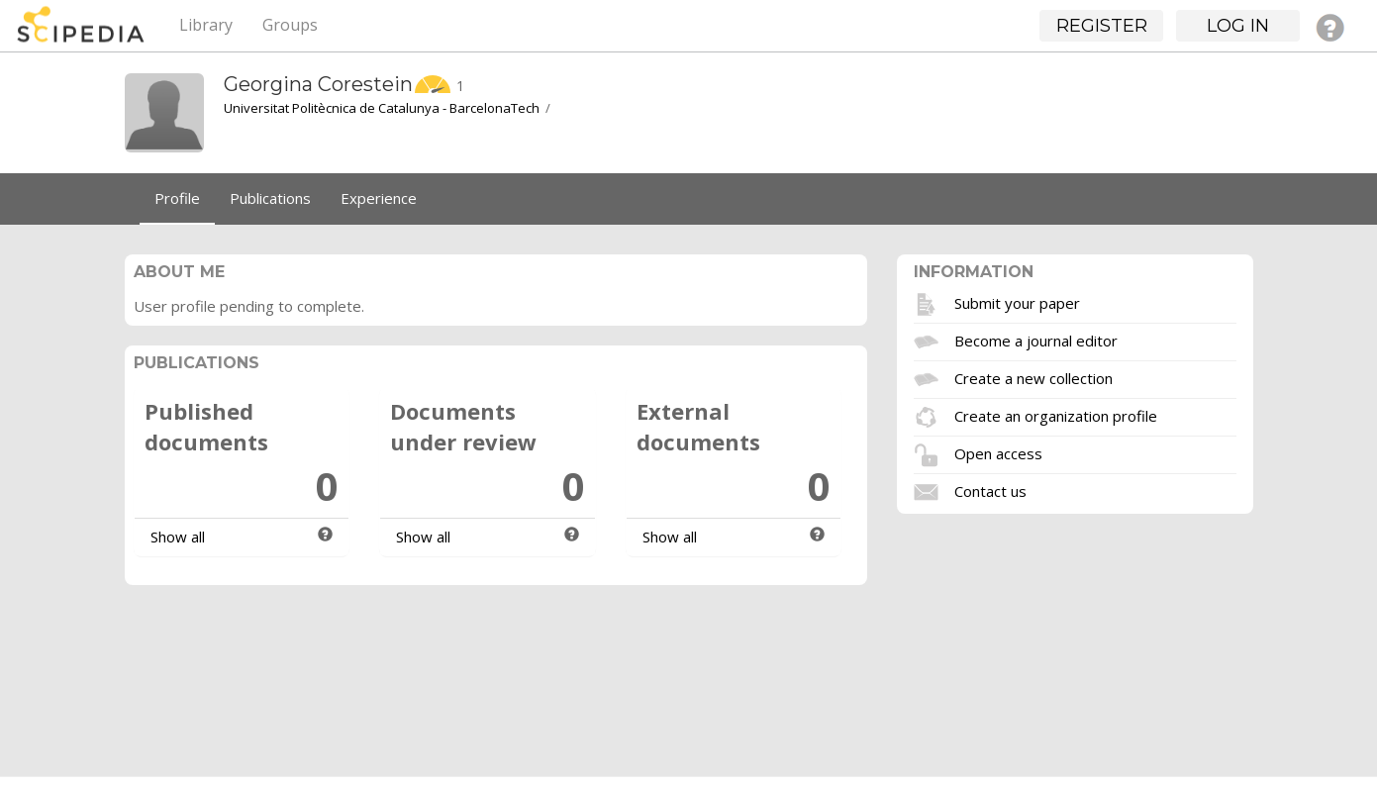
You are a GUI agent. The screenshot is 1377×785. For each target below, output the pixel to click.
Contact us (990, 490)
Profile (177, 198)
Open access (998, 452)
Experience (379, 198)
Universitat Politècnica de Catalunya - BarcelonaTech (382, 108)
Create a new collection (1033, 377)
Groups (290, 25)
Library (206, 25)
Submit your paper (1017, 302)
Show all (177, 536)
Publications (270, 198)
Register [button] (1101, 26)
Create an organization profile (1055, 415)
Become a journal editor (1036, 339)
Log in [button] (1238, 26)
